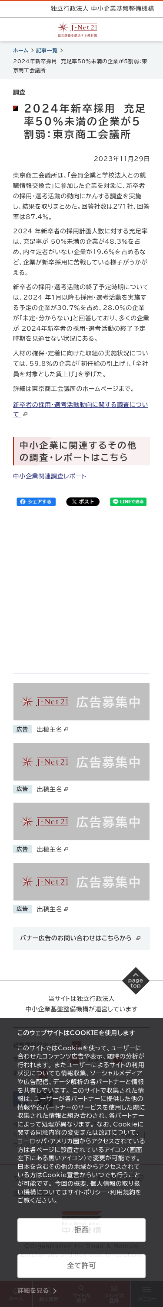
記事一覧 (47, 50)
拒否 (81, 1229)
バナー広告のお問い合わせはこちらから (80, 938)
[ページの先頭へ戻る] (136, 980)
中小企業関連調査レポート (49, 476)
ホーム (21, 50)
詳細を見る (33, 1291)
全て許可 (81, 1265)
